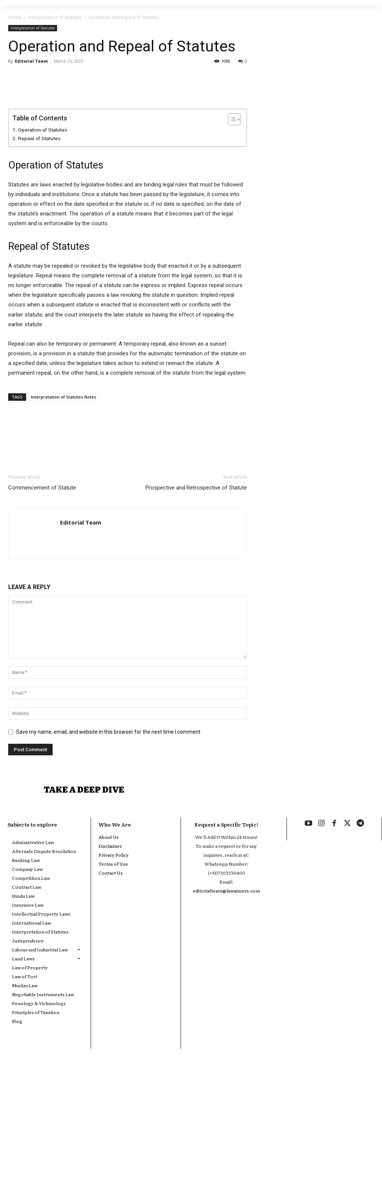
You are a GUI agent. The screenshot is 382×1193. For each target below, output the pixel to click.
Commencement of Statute (42, 612)
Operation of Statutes (42, 255)
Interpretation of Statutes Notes (63, 522)
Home (14, 17)
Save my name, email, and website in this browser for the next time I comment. (108, 857)
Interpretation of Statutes (54, 17)
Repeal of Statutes (39, 263)
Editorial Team (31, 61)
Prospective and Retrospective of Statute (196, 612)
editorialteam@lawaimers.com (226, 1019)
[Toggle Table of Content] (230, 244)
